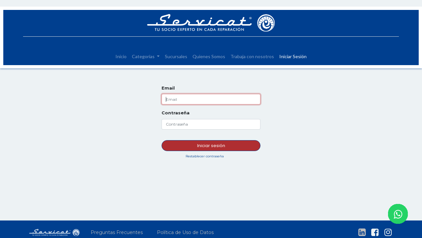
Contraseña (176, 112)
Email (168, 88)
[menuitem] (121, 56)
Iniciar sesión (211, 145)
